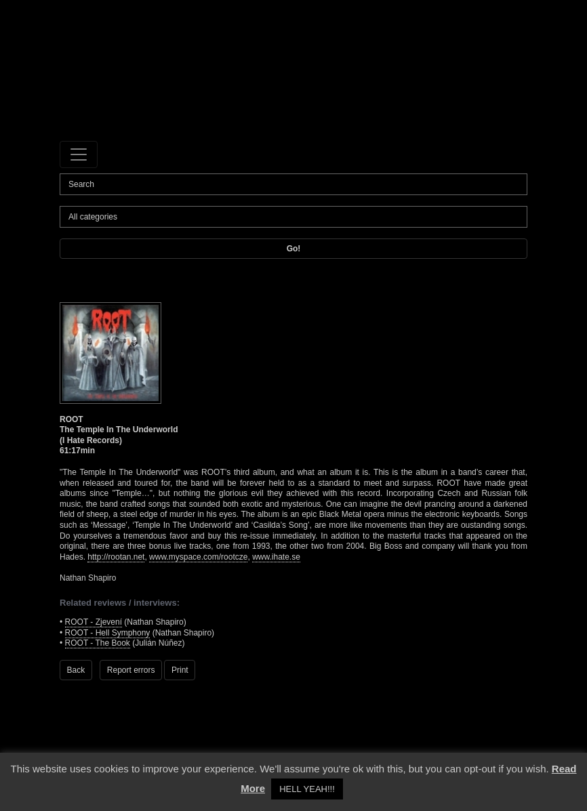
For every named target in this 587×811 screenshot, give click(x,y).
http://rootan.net (115, 557)
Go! (294, 248)
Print (179, 670)
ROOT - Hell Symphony (107, 633)
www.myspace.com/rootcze (198, 557)
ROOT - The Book (97, 643)
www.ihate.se (276, 557)
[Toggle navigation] (79, 154)
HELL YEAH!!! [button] (307, 789)
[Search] (293, 184)
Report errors (131, 670)
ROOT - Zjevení (93, 622)
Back (76, 670)
